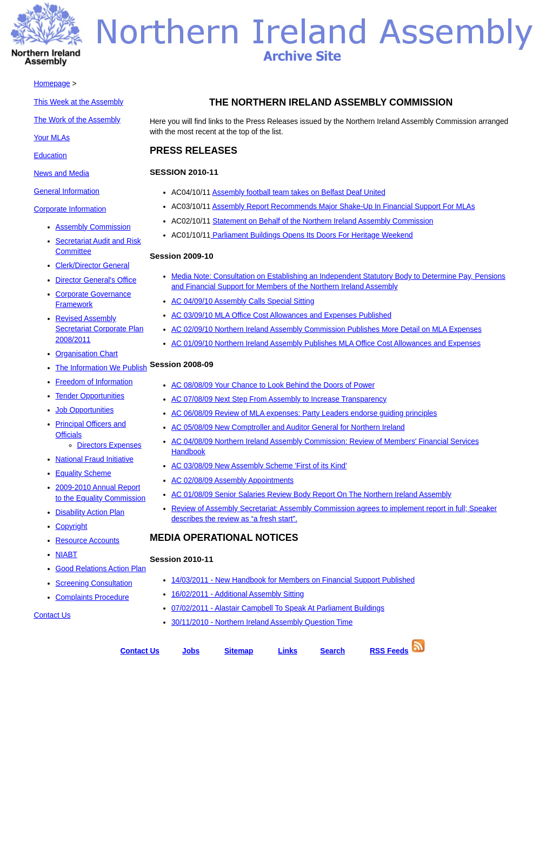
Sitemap (239, 651)
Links (287, 651)
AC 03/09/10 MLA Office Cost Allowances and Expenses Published (281, 315)
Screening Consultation (94, 583)
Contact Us (52, 615)
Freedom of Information (94, 382)
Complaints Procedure (92, 597)
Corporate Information (70, 209)
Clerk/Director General (93, 265)
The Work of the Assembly (77, 120)
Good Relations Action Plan (101, 569)
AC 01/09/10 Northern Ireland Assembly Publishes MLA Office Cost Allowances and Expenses (326, 343)
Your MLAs (52, 138)
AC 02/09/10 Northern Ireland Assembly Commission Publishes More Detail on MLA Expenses (326, 329)
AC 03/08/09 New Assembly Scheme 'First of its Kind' (259, 466)
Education (50, 156)
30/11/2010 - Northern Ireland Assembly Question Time (262, 622)
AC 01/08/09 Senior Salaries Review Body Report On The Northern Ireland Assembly (311, 495)
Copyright (72, 526)
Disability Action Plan (90, 512)
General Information (67, 191)
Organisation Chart (87, 354)
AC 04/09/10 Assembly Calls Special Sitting (242, 301)
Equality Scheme (83, 473)
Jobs (190, 651)
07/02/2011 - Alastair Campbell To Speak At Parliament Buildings (277, 608)
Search (332, 651)
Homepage (52, 84)
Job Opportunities (85, 410)
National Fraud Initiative (95, 459)
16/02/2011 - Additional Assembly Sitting (237, 594)
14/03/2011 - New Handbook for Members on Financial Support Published (293, 580)
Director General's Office (96, 280)
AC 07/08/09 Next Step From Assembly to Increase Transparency (279, 399)
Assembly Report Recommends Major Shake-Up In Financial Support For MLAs (343, 206)
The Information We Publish (101, 368)
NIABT (67, 555)
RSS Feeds (389, 651)
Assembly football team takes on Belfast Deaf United (298, 192)
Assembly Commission (93, 227)
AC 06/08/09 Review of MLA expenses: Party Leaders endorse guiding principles (304, 413)
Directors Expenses (109, 445)
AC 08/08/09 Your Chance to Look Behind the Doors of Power (273, 385)
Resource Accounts (87, 541)
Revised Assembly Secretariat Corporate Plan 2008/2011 (100, 329)
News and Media (61, 173)
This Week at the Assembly (79, 102)
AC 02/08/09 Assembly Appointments (232, 480)
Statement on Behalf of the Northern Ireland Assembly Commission (322, 221)
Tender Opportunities (90, 396)
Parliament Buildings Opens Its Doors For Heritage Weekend (312, 235)
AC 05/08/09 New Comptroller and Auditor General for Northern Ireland (288, 427)
